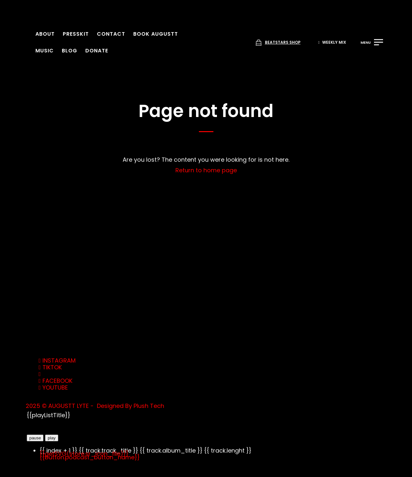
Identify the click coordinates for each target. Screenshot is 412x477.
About (45, 34)
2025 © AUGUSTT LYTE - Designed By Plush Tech (95, 406)
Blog (69, 50)
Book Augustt (155, 34)
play (51, 438)
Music (44, 50)
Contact (111, 34)
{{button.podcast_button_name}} (90, 457)
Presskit (76, 34)
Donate (96, 50)
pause (35, 438)
